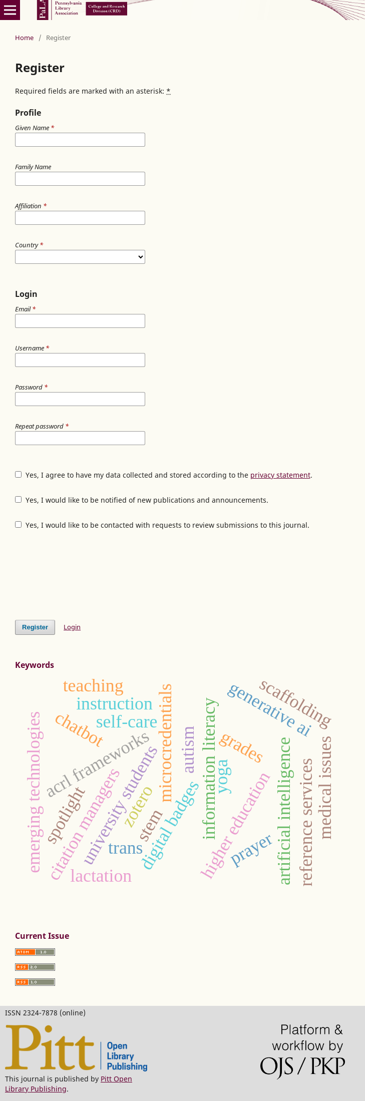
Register (35, 627)
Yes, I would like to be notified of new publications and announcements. (141, 500)
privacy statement (280, 475)
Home (24, 37)
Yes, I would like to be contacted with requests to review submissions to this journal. (162, 525)
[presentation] (91, 574)
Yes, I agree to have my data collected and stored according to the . (163, 475)
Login (72, 626)
